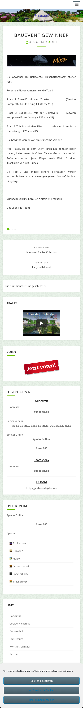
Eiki (54, 42)
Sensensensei (21, 566)
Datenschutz (17, 631)
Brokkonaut (20, 543)
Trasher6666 (20, 581)
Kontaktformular (20, 646)
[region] (41, 15)
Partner (14, 654)
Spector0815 (20, 574)
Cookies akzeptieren (41, 680)
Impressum (16, 639)
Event (14, 229)
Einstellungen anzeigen (41, 699)
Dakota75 (18, 551)
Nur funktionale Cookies (41, 690)
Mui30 (16, 558)
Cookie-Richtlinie (20, 623)
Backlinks (15, 616)
